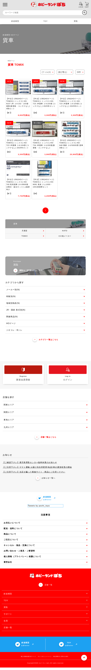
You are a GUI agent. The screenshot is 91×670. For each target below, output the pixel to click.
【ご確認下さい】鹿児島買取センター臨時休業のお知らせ (30, 465)
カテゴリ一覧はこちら (45, 342)
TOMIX (25, 236)
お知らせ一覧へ (45, 481)
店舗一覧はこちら (45, 440)
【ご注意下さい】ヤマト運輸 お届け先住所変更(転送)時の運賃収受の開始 (37, 470)
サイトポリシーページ (45, 659)
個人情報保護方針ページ (28, 659)
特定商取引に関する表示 (60, 659)
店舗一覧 (48, 587)
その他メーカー (64, 236)
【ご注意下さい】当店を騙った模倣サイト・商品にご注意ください (34, 475)
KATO (64, 231)
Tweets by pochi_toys (39, 508)
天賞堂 (24, 231)
